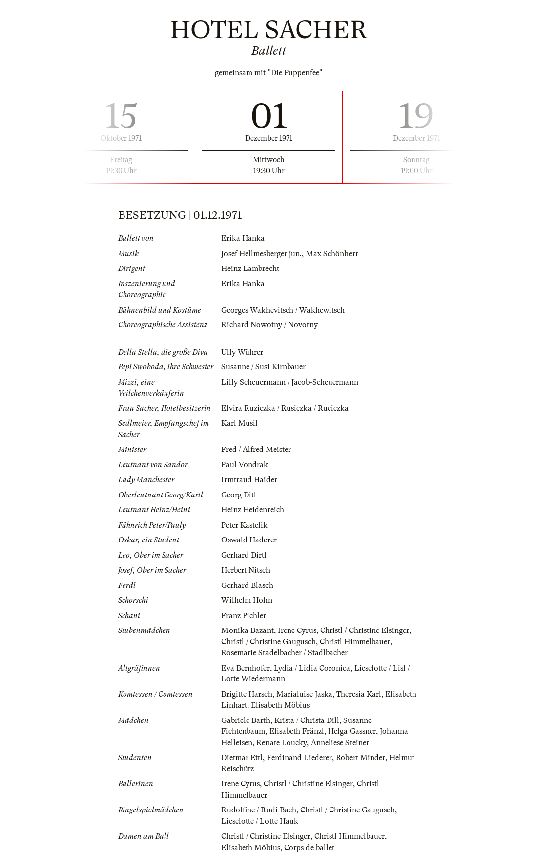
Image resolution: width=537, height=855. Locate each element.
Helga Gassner (352, 731)
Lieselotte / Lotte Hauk (259, 821)
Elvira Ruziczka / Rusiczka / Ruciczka (285, 408)
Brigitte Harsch (246, 694)
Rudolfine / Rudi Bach (258, 810)
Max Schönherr (332, 253)
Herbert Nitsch (245, 570)
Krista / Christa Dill (306, 720)
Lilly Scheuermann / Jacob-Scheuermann (289, 382)
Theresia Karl (358, 694)
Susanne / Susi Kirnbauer (263, 366)
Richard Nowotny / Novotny (269, 324)
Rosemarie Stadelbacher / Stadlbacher (284, 652)
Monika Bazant (247, 630)
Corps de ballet (309, 847)
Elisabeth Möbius (280, 705)
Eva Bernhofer (245, 668)
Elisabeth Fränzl (296, 731)
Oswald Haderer (249, 540)
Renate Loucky (281, 742)
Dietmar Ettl (242, 757)
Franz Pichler (243, 615)
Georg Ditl (238, 495)
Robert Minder (360, 757)
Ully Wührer (242, 352)
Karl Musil (239, 423)
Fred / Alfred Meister (256, 449)
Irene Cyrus (297, 630)
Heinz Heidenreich (252, 509)
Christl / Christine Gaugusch (268, 641)
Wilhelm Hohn (246, 600)
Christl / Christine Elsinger (364, 630)
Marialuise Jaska (304, 694)
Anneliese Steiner (340, 742)
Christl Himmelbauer (355, 641)
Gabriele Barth (245, 720)
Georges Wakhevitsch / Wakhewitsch (283, 310)
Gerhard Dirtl (244, 555)
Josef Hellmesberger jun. (261, 253)
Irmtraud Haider (249, 479)
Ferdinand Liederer (299, 757)
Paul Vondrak (244, 464)
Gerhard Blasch (247, 585)
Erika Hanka (243, 238)
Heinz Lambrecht (250, 268)
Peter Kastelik (244, 525)
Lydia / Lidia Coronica (312, 668)
